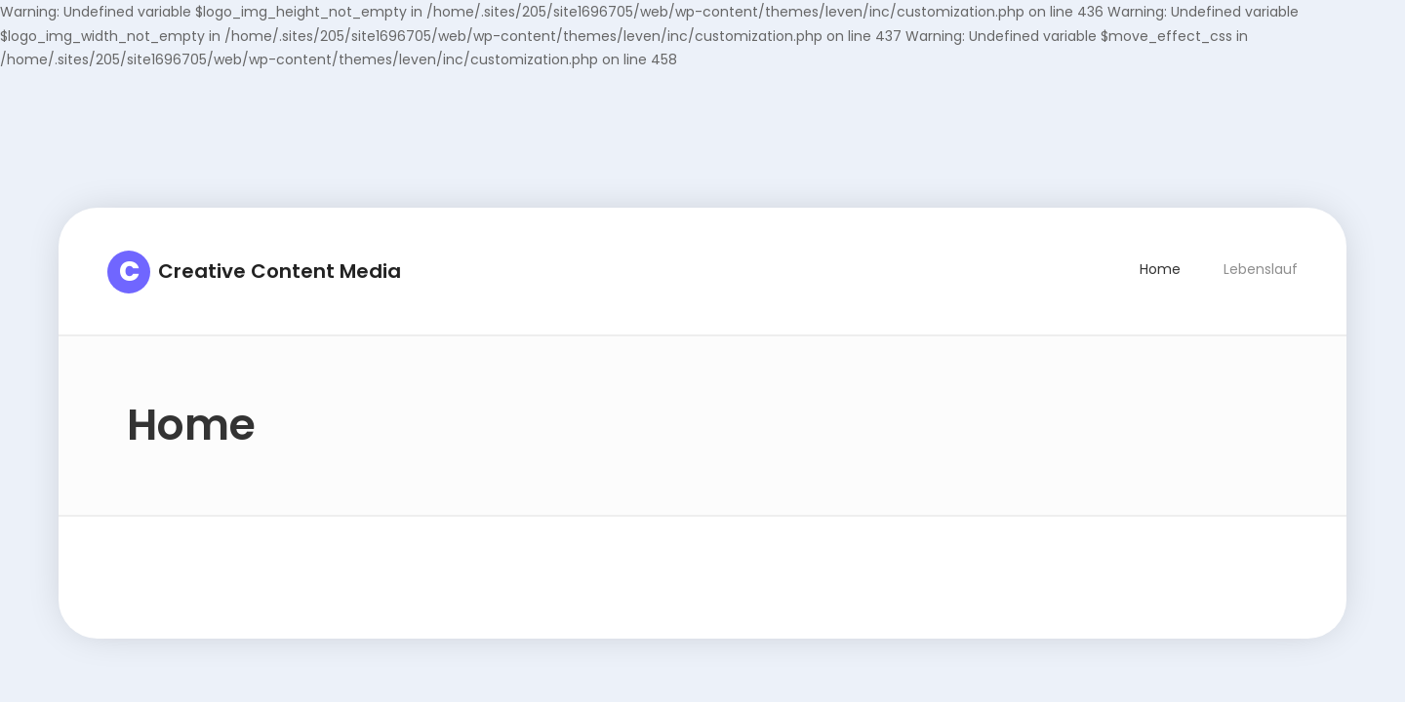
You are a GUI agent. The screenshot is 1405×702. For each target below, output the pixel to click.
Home (1160, 269)
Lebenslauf (1261, 269)
